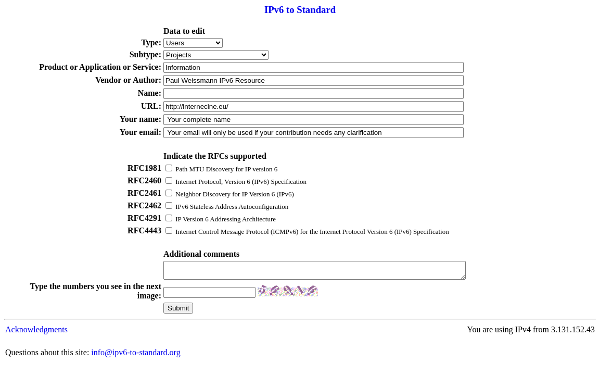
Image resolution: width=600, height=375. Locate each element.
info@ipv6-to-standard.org (135, 355)
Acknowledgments (36, 332)
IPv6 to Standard (300, 9)
